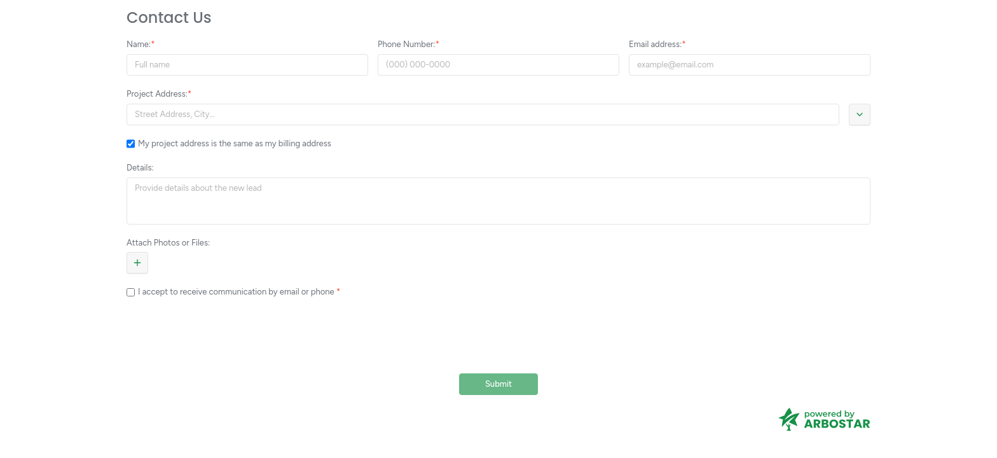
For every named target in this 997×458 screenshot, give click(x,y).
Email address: (655, 44)
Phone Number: (407, 44)
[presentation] (498, 336)
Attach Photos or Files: (168, 242)
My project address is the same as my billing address (234, 143)
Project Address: (157, 94)
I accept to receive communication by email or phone (237, 291)
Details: (140, 167)
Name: (139, 44)
